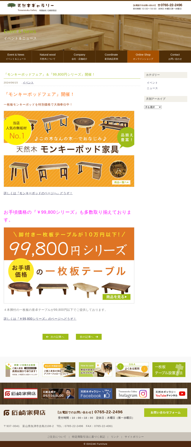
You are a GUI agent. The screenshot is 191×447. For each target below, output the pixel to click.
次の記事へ (57, 336)
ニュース (152, 88)
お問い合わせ (175, 56)
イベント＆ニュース (16, 56)
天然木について (48, 56)
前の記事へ (87, 336)
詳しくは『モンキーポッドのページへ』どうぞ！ (38, 193)
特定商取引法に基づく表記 (88, 436)
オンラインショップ (143, 56)
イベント (28, 82)
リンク (115, 436)
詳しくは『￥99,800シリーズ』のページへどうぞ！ (40, 318)
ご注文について (57, 436)
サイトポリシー (134, 436)
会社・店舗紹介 (79, 56)
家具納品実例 (111, 56)
